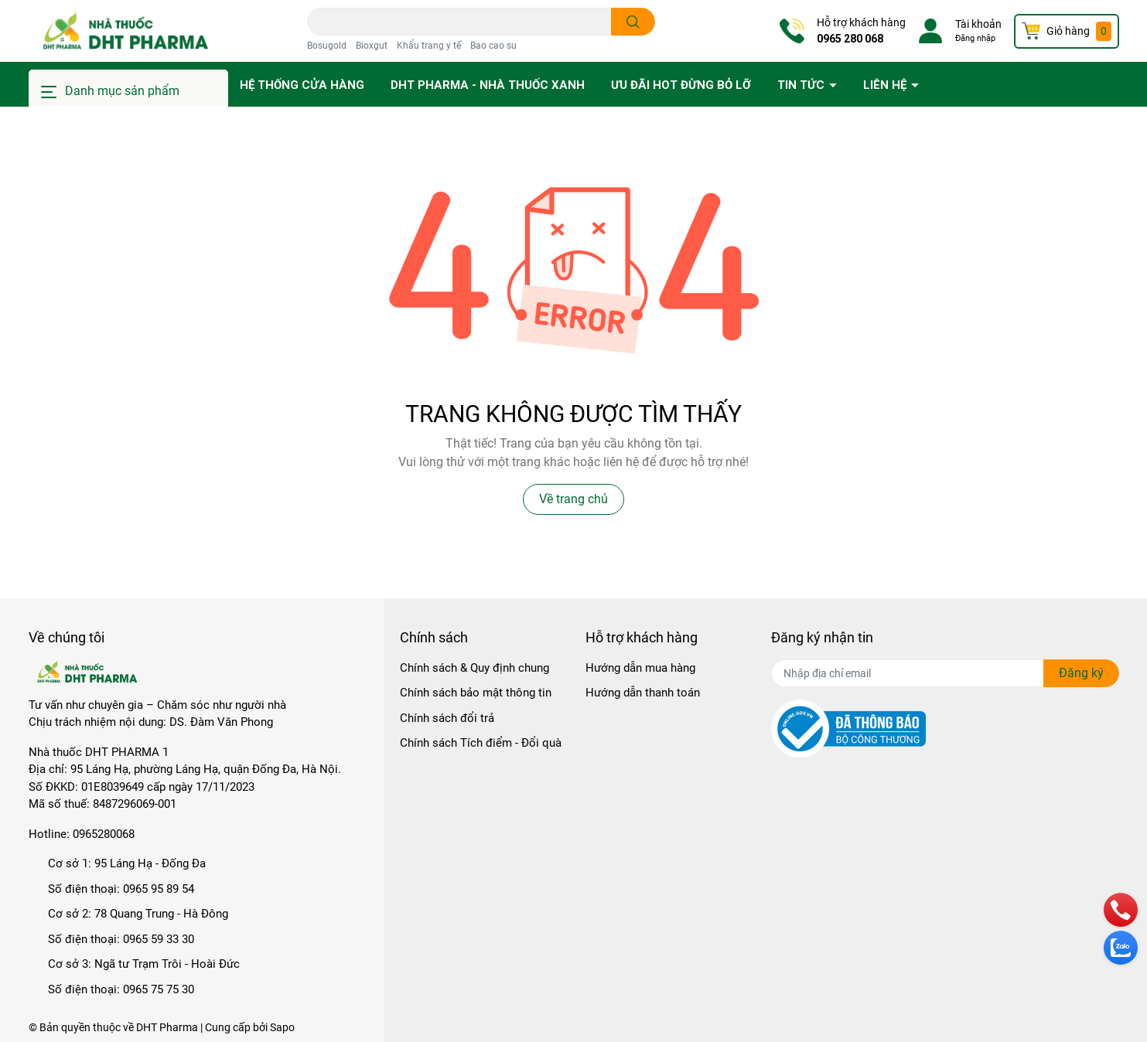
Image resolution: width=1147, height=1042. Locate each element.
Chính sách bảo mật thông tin (475, 693)
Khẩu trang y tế (429, 45)
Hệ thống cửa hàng (302, 85)
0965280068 (104, 834)
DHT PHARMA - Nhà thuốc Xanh (488, 85)
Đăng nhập (975, 38)
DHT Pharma (167, 1027)
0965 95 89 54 (158, 889)
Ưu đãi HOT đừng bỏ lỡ (681, 85)
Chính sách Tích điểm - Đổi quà (481, 743)
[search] (633, 22)
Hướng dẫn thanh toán (642, 693)
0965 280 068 (850, 38)
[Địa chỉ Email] (945, 673)
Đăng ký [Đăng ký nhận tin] (1081, 673)
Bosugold (326, 45)
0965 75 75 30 (158, 989)
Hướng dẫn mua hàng (640, 668)
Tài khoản (978, 24)
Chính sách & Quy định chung (474, 668)
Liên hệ (886, 85)
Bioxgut (371, 45)
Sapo (282, 1027)
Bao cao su (493, 45)
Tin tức (802, 85)
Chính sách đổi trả (447, 718)
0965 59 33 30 (158, 939)
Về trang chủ (573, 499)
